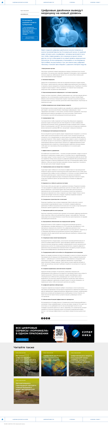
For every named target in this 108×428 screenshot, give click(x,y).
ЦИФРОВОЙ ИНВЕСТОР (48, 2)
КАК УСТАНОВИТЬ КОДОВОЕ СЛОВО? (30, 38)
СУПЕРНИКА (72, 2)
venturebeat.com (24, 14)
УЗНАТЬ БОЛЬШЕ (22, 339)
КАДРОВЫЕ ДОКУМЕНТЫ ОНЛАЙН (20, 2)
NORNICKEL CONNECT (95, 2)
